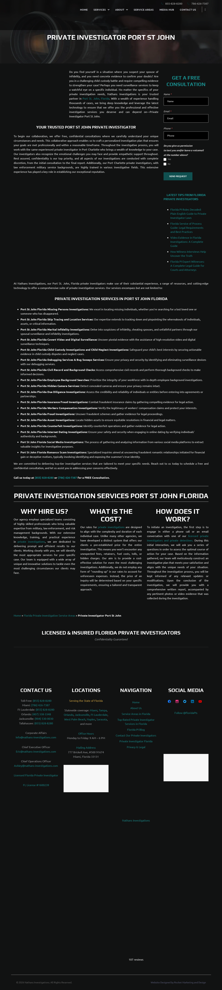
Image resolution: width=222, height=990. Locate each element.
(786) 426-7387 (67, 477)
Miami (93, 710)
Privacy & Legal (136, 747)
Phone (168, 128)
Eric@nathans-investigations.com (36, 751)
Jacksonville (82, 714)
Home (82, 9)
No (167, 164)
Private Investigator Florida (135, 741)
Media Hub (165, 9)
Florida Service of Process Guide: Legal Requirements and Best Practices (186, 227)
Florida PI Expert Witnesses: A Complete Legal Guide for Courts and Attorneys (187, 265)
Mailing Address (86, 747)
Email (167, 111)
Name (168, 94)
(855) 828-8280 (44, 477)
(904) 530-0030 (44, 718)
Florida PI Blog (136, 729)
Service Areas (142, 9)
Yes (167, 159)
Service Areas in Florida (136, 713)
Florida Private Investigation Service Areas (49, 615)
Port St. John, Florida (96, 98)
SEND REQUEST (178, 176)
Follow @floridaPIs (185, 712)
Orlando (68, 714)
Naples (91, 719)
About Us (136, 708)
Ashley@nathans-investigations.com (36, 765)
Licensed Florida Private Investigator (36, 775)
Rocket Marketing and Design (190, 982)
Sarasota (102, 719)
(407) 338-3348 (41, 714)
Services (98, 9)
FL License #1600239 (36, 785)
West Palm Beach (74, 719)
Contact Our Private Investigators (136, 735)
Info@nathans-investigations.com (36, 737)
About (117, 9)
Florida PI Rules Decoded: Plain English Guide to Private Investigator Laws (188, 213)
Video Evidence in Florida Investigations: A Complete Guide (186, 241)
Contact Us (186, 9)
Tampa (103, 710)
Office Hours (86, 733)
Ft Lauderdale (99, 714)
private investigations (31, 541)
